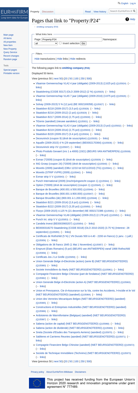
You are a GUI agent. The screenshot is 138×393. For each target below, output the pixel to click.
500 (89, 78)
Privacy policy (37, 372)
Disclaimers (80, 372)
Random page (10, 59)
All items (7, 38)
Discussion (47, 11)
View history (100, 11)
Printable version (11, 73)
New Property (10, 49)
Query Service (10, 52)
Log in (133, 3)
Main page (8, 35)
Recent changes (11, 56)
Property (34, 11)
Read (88, 11)
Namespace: (110, 39)
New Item (8, 45)
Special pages (10, 70)
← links (110, 91)
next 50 (58, 78)
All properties (9, 42)
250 (82, 78)
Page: (37, 39)
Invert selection (71, 43)
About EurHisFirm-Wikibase (59, 372)
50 (70, 78)
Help (132, 19)
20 (66, 78)
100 (76, 78)
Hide (37, 58)
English (124, 3)
